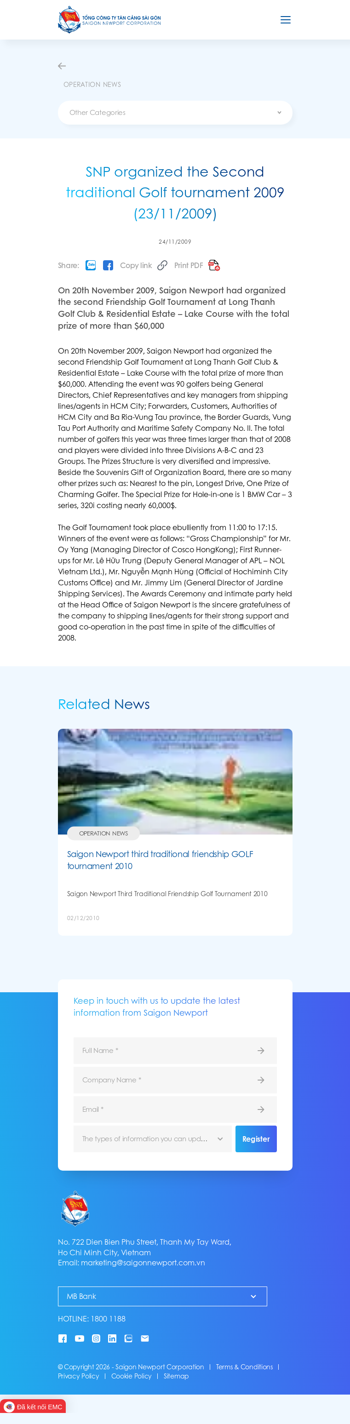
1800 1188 (108, 1319)
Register (256, 1138)
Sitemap (176, 1376)
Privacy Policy (78, 1376)
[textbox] (175, 112)
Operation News (103, 833)
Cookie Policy (131, 1376)
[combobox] (175, 113)
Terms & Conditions (244, 1367)
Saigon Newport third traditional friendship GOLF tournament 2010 (160, 860)
